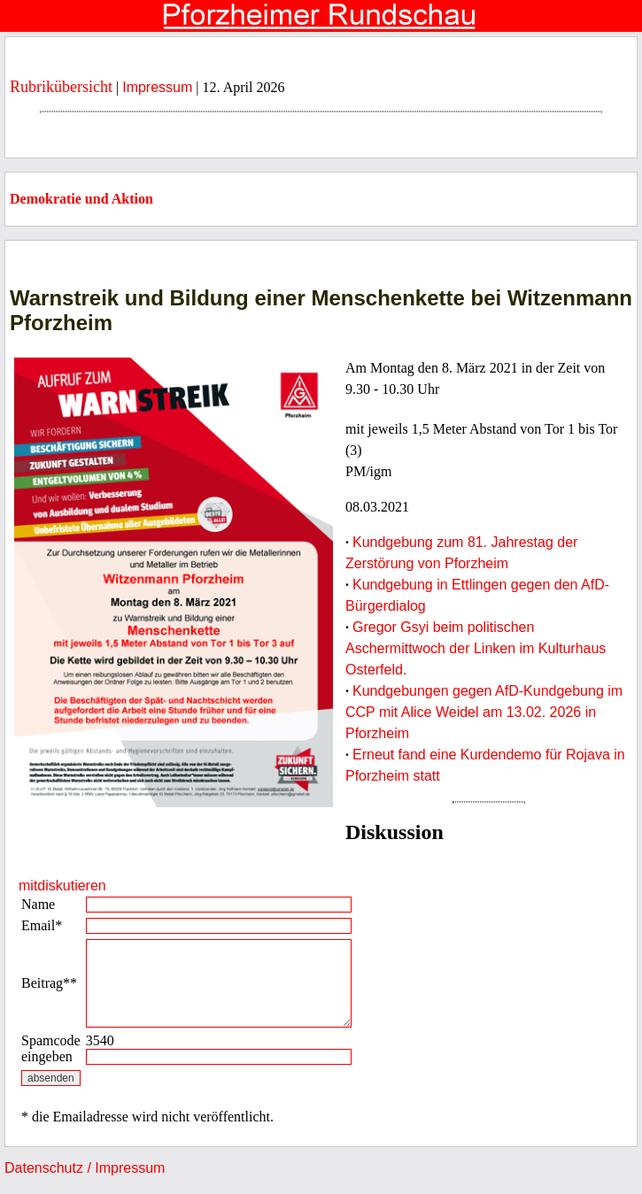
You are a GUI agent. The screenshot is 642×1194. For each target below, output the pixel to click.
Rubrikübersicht (61, 87)
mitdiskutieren (62, 885)
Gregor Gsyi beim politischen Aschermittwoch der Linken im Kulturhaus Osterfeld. (475, 648)
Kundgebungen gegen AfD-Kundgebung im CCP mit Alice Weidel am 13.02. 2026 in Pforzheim (484, 712)
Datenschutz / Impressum (84, 1167)
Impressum (157, 87)
